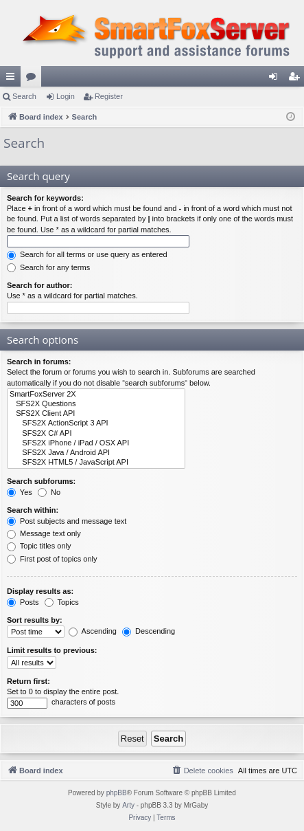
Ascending (93, 631)
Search (24, 96)
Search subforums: (41, 481)
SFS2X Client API (96, 414)
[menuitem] (202, 770)
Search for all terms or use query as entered (87, 254)
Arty (128, 805)
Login (65, 96)
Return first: (28, 681)
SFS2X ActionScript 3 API (96, 423)
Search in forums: (39, 361)
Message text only (44, 533)
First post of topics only (52, 559)
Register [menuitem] (297, 79)
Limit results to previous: (52, 650)
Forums (33, 79)
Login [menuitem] (276, 79)
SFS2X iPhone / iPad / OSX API (96, 443)
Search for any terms (48, 267)
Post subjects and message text (66, 521)
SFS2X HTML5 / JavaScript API (96, 462)
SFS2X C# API (96, 434)
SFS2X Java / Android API (96, 453)
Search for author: (39, 285)
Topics (62, 602)
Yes (19, 492)
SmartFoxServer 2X (96, 394)
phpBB (116, 793)
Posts (23, 602)
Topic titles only (39, 546)
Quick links (13, 79)
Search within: (32, 510)
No (49, 492)
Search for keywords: (45, 198)
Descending (148, 631)
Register (109, 96)
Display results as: (40, 591)
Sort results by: (34, 620)
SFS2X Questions (96, 404)
